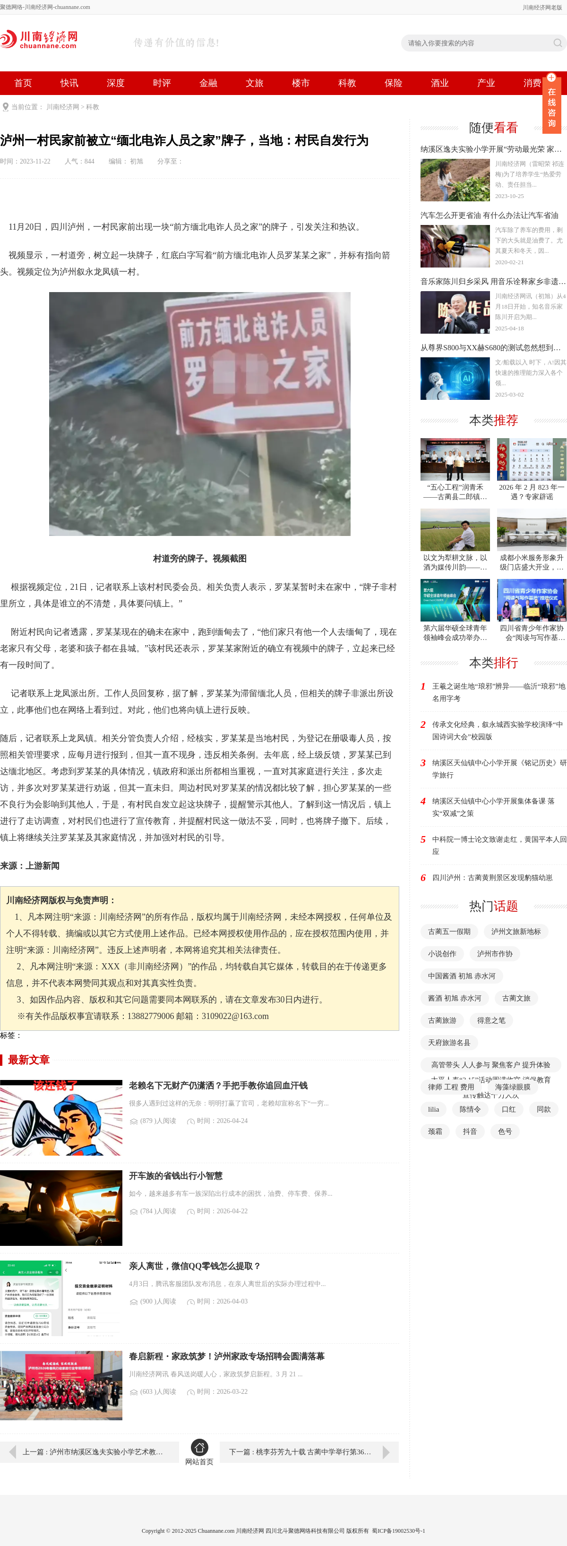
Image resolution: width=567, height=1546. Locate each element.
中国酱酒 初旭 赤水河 (462, 976)
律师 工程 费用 (451, 1087)
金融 (208, 83)
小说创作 (442, 954)
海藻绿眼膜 (513, 1087)
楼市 (301, 83)
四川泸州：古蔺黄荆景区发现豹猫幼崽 (492, 877)
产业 (486, 83)
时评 (162, 83)
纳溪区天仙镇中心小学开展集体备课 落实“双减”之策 (493, 807)
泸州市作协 (495, 954)
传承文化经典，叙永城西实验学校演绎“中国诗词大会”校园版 (497, 731)
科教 (347, 83)
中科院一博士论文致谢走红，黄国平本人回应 (499, 845)
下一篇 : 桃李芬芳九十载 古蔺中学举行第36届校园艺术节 (314, 1452)
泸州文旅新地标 (516, 931)
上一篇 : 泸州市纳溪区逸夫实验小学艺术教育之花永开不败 (94, 1452)
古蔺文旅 (516, 998)
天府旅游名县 (449, 1042)
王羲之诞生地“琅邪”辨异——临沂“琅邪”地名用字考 (499, 692)
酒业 (440, 83)
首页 (23, 83)
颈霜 (435, 1131)
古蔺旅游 (442, 1020)
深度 (116, 83)
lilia (433, 1109)
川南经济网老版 (542, 7)
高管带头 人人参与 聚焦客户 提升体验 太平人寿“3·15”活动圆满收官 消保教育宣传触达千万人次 (490, 1080)
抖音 (470, 1131)
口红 (509, 1109)
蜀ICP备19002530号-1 (398, 1531)
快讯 (69, 83)
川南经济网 (62, 107)
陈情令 (470, 1109)
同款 (544, 1109)
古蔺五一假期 (449, 931)
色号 (505, 1131)
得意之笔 (491, 1020)
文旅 (255, 83)
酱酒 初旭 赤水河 (454, 998)
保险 (394, 83)
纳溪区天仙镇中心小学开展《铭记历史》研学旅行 (499, 769)
